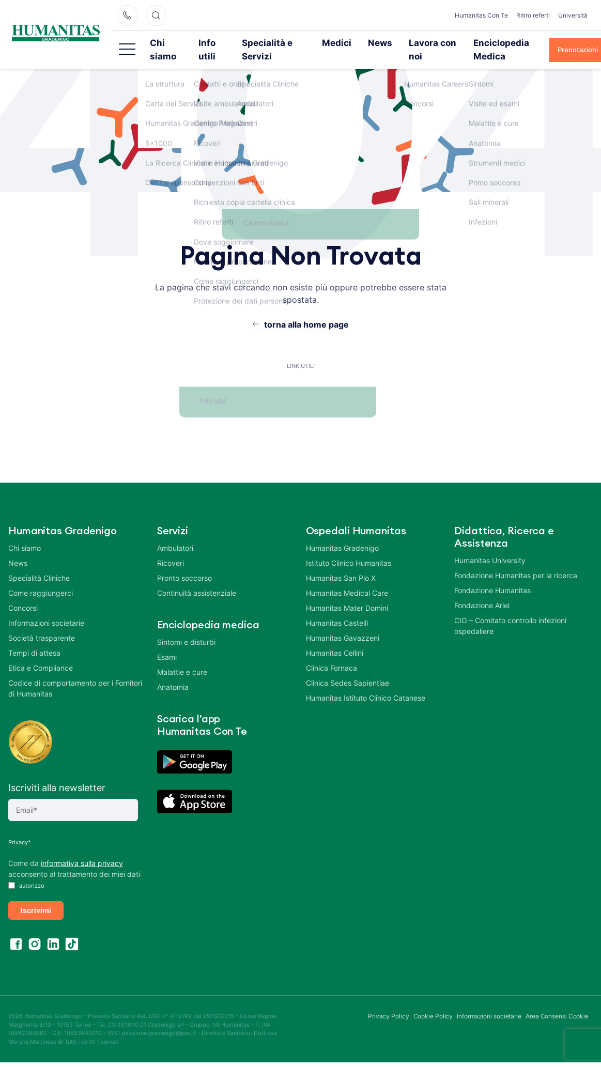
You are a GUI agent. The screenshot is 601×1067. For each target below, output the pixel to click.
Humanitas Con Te (481, 15)
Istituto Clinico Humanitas (348, 549)
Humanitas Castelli (337, 609)
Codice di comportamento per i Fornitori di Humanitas (75, 674)
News (380, 42)
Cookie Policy (433, 1002)
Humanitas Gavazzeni (342, 624)
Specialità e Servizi (286, 42)
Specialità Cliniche (39, 564)
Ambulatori (175, 534)
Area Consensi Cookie (557, 1002)
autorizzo (26, 871)
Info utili (228, 42)
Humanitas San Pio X (341, 564)
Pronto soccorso (184, 564)
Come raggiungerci (40, 579)
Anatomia (173, 673)
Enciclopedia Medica (500, 42)
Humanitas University (490, 546)
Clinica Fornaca (331, 654)
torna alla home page (306, 310)
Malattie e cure (182, 658)
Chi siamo (182, 42)
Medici (343, 42)
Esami (167, 643)
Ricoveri (170, 549)
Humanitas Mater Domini (347, 594)
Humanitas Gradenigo (342, 534)
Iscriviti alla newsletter (56, 773)
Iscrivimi (36, 896)
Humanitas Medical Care (347, 579)
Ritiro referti (533, 15)
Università (573, 15)
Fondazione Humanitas (492, 576)
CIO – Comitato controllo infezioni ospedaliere (510, 612)
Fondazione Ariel (482, 591)
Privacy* (19, 828)
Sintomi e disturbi (186, 628)
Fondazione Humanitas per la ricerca (515, 561)
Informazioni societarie (46, 609)
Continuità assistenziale (196, 579)
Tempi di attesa (34, 639)
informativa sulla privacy (82, 849)
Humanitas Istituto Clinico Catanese (365, 683)
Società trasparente (41, 624)
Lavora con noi (429, 42)
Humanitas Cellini (334, 639)
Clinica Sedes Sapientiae (347, 668)
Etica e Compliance (40, 654)
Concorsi (23, 594)
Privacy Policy (388, 1002)
